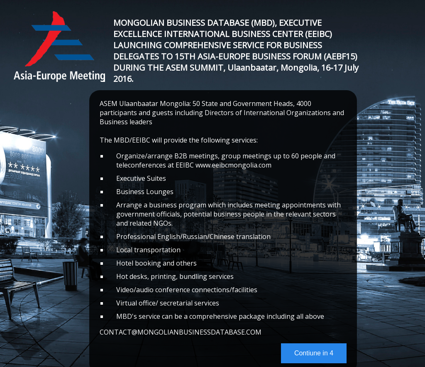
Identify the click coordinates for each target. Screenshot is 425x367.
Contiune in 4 (313, 353)
